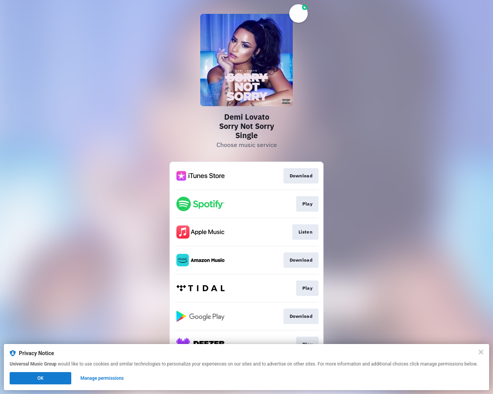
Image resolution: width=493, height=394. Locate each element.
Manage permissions (102, 378)
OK (40, 378)
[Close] (481, 352)
